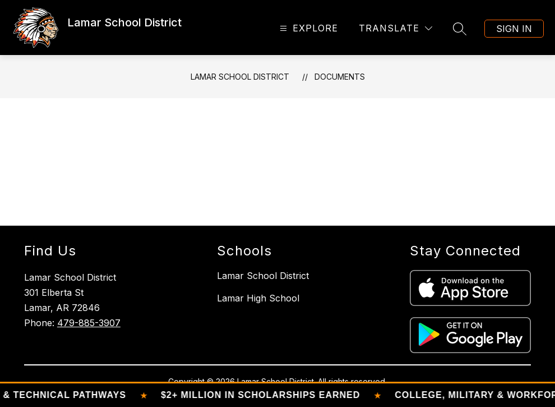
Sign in (514, 28)
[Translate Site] (395, 28)
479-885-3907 (89, 322)
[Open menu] (307, 28)
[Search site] (459, 28)
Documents (339, 76)
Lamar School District (240, 76)
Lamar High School (258, 298)
